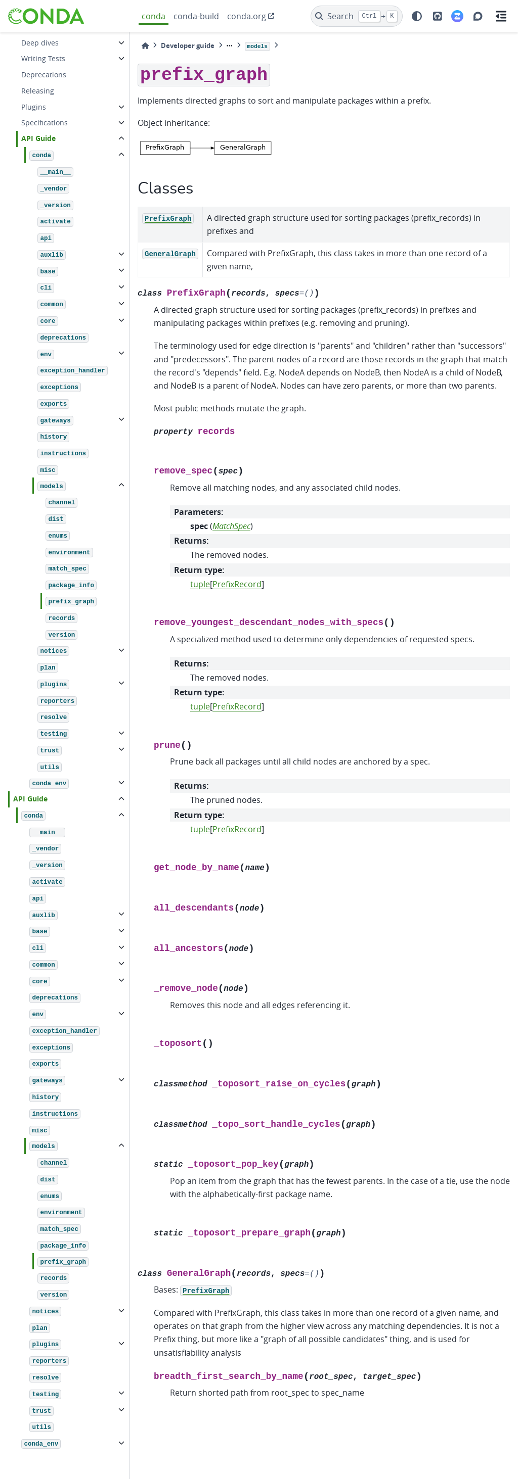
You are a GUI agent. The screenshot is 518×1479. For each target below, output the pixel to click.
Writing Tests (43, 58)
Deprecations (43, 74)
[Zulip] (457, 16)
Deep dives (40, 42)
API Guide (38, 138)
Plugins (33, 107)
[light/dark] (417, 16)
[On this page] (501, 16)
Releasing (37, 91)
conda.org (246, 16)
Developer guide (187, 45)
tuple (200, 584)
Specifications (44, 122)
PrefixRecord (237, 584)
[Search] (357, 16)
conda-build (196, 16)
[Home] (145, 45)
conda (153, 16)
